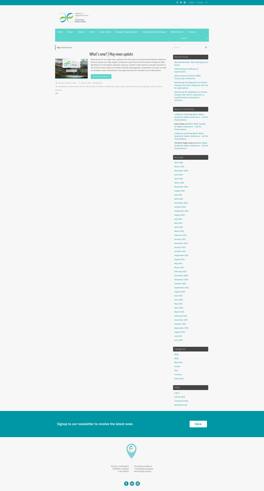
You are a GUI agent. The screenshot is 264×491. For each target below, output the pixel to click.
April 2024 (178, 199)
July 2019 (178, 336)
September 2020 (181, 288)
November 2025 (181, 170)
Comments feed (181, 401)
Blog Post (99, 83)
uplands (153, 86)
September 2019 (181, 328)
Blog (176, 354)
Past (176, 370)
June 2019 (178, 340)
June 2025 (178, 175)
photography (144, 86)
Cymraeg (200, 3)
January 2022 (180, 247)
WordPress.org (180, 405)
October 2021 (180, 251)
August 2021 (179, 259)
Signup (198, 424)
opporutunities (132, 86)
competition (63, 86)
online (122, 86)
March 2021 (179, 267)
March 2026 (179, 166)
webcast (58, 90)
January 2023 (180, 239)
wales (159, 86)
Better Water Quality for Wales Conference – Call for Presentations (191, 117)
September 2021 (181, 255)
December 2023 (181, 203)
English (191, 3)
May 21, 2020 (86, 83)
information (90, 86)
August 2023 (179, 215)
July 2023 (178, 219)
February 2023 (180, 235)
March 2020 (179, 312)
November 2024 (181, 187)
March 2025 (179, 183)
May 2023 (178, 223)
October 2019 (180, 324)
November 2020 (181, 279)
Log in (177, 393)
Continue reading (101, 76)
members (100, 86)
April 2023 (178, 227)
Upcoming (178, 378)
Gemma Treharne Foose (67, 83)
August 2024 (179, 191)
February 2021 (180, 271)
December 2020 (181, 275)
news (117, 86)
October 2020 (180, 283)
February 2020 (180, 316)
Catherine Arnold (181, 114)
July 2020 (178, 296)
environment (74, 86)
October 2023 (180, 207)
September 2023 (181, 211)
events (82, 86)
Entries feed (179, 397)
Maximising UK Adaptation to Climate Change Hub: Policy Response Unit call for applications (191, 85)
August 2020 (179, 292)
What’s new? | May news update (111, 54)
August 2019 (179, 332)
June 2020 (178, 300)
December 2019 (181, 320)
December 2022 (181, 243)
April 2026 (178, 162)
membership (110, 86)
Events (177, 366)
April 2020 (178, 308)
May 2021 (178, 263)
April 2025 (178, 179)
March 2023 (179, 231)
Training (178, 374)
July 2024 (178, 195)
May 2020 (178, 304)
